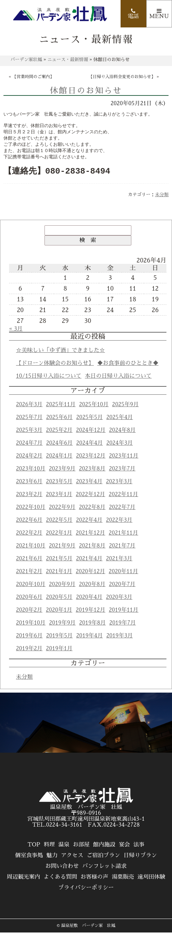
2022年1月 (59, 537)
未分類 (162, 199)
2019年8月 (92, 627)
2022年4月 (89, 524)
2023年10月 (31, 473)
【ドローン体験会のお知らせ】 (55, 367)
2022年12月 (90, 499)
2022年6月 (29, 524)
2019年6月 (29, 640)
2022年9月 (62, 511)
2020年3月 (119, 601)
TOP (33, 849)
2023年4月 (89, 486)
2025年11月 (60, 409)
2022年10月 (31, 511)
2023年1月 (59, 499)
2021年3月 (119, 563)
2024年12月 (91, 434)
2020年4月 (89, 601)
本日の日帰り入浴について (118, 380)
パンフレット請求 (104, 870)
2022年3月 (119, 524)
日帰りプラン (140, 860)
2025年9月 (125, 409)
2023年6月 (29, 486)
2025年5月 (89, 422)
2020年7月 (122, 589)
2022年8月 (92, 511)
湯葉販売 (123, 881)
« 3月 (16, 333)
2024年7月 (29, 447)
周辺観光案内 (23, 881)
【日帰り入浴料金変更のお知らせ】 (122, 77)
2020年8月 (92, 589)
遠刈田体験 (151, 881)
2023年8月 (92, 473)
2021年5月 (59, 563)
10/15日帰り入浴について (48, 380)
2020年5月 (59, 601)
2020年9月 (62, 589)
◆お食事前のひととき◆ (127, 367)
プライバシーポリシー (86, 892)
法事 (139, 849)
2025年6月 (59, 422)
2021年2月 (29, 576)
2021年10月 (31, 550)
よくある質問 (60, 881)
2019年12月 (90, 614)
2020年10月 (31, 589)
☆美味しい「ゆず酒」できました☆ (60, 355)
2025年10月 (93, 409)
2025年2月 (59, 434)
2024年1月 (59, 460)
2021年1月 (59, 576)
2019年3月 (119, 640)
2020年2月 (29, 614)
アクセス (72, 860)
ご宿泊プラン (103, 860)
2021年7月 (122, 550)
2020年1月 (59, 614)
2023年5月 (59, 486)
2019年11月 (123, 614)
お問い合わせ (62, 870)
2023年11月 (123, 460)
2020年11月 (123, 576)
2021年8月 (92, 550)
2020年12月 (90, 576)
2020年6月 (29, 601)
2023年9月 (62, 473)
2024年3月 (119, 447)
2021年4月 (89, 563)
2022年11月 (123, 499)
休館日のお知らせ (86, 91)
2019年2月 (29, 653)
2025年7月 (29, 422)
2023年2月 (29, 499)
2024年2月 (29, 460)
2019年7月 (122, 627)
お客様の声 (94, 881)
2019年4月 (89, 640)
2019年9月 (62, 627)
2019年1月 (59, 653)
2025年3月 (29, 434)
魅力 (51, 860)
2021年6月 (29, 563)
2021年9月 (62, 550)
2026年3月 (29, 409)
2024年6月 (59, 447)
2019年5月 (59, 640)
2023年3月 (119, 486)
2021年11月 (123, 537)
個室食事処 (29, 860)
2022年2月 (29, 537)
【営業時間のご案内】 (33, 77)
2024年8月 (122, 434)
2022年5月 (59, 524)
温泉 (63, 849)
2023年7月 (122, 473)
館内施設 (104, 849)
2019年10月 (31, 627)
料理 (49, 849)
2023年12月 (91, 460)
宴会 (124, 849)
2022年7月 (122, 511)
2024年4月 (89, 447)
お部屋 (81, 849)
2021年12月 (90, 537)
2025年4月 (119, 422)
